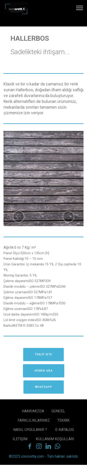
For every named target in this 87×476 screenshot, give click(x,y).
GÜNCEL (58, 413)
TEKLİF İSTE (43, 357)
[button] (18, 216)
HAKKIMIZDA (33, 413)
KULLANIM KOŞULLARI (55, 441)
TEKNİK (63, 422)
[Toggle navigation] (79, 8)
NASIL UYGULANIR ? (30, 431)
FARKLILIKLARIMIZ (34, 422)
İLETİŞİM (20, 441)
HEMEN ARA (44, 373)
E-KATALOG (64, 431)
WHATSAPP (43, 389)
